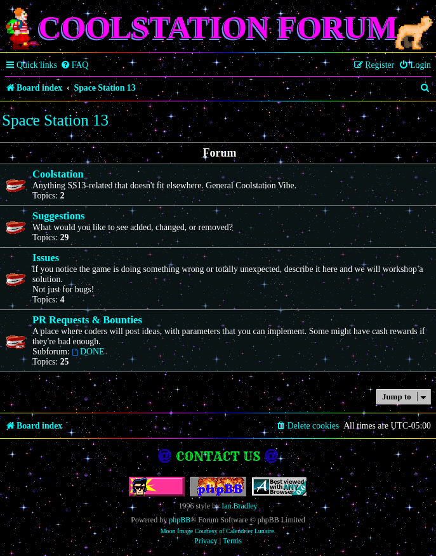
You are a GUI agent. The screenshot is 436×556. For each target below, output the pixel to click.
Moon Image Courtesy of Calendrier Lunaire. (218, 530)
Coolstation (58, 174)
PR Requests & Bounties (87, 320)
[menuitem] (74, 65)
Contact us (218, 456)
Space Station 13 (55, 120)
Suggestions (58, 216)
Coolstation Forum (217, 27)
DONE (88, 351)
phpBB (179, 519)
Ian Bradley (239, 505)
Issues (45, 258)
